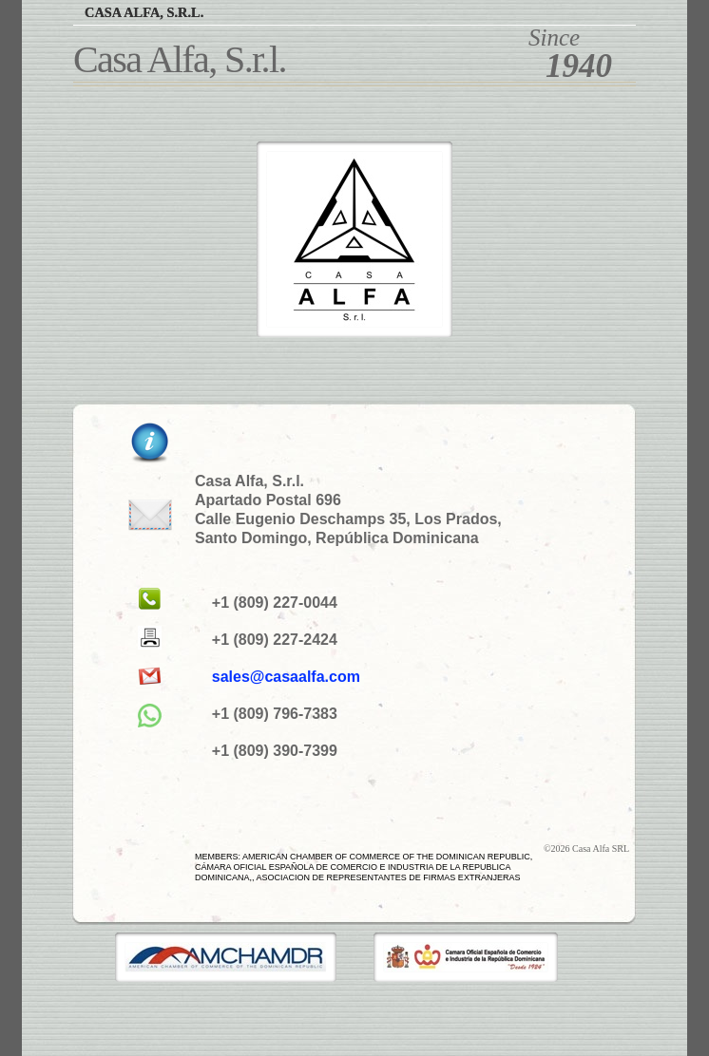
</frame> (35, 1008)
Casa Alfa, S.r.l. (144, 12)
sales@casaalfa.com (286, 677)
